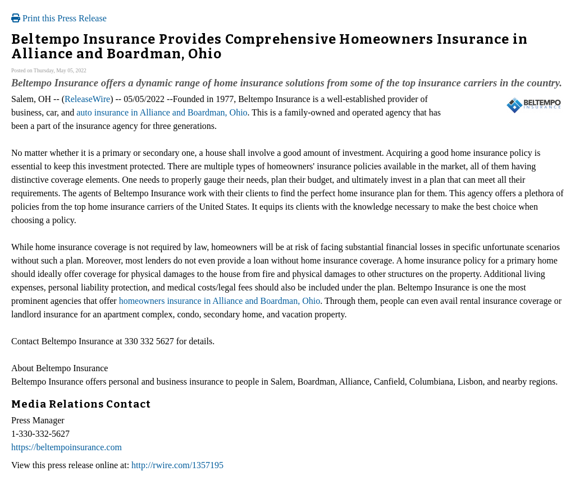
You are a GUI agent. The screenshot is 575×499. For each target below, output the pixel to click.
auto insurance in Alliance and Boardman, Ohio (161, 112)
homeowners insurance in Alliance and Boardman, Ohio (220, 301)
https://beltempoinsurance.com (66, 447)
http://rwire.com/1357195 (177, 465)
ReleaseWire (87, 99)
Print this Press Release (59, 18)
